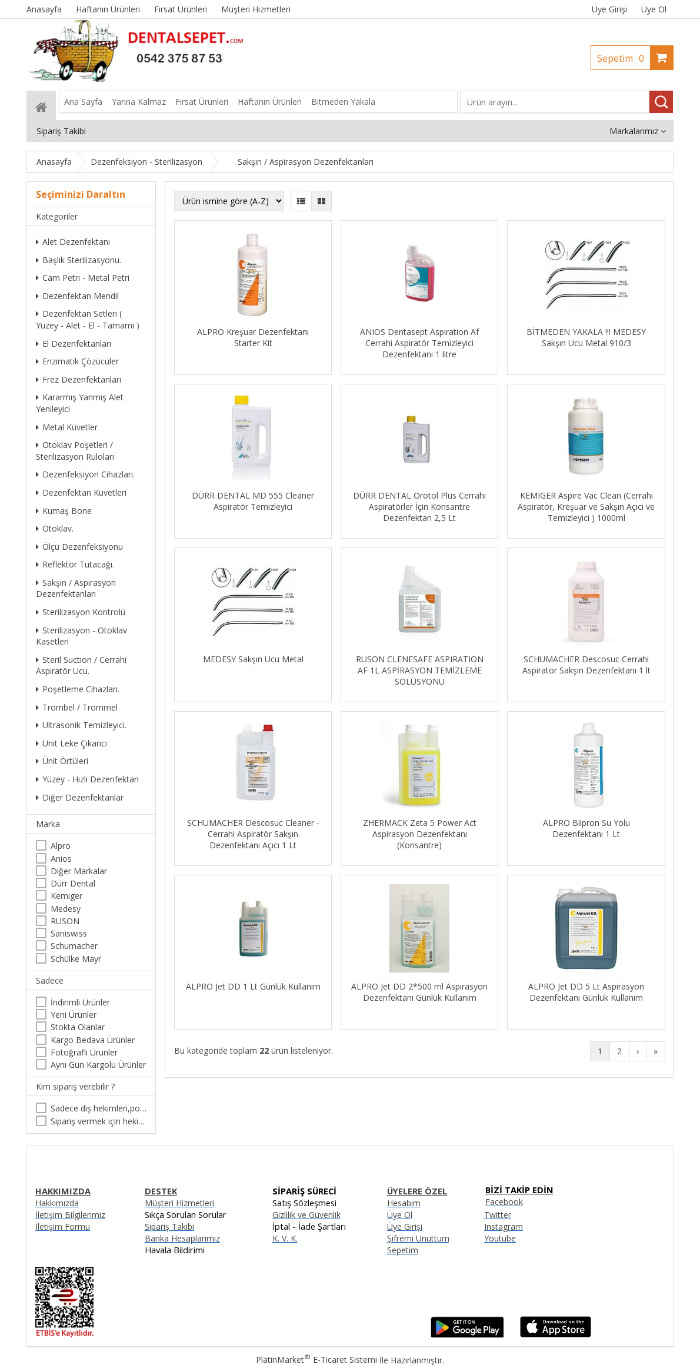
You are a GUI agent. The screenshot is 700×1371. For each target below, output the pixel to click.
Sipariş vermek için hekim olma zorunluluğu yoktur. (98, 1121)
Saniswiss (69, 933)
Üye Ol (653, 9)
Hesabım (404, 1203)
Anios (61, 858)
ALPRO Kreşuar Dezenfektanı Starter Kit (253, 337)
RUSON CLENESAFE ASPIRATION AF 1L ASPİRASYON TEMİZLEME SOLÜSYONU (420, 670)
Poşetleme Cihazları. (77, 689)
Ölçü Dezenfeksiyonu (79, 546)
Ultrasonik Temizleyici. (81, 725)
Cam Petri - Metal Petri (82, 277)
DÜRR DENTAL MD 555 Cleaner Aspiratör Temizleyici (253, 501)
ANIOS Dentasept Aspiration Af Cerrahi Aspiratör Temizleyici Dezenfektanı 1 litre (419, 343)
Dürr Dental (73, 883)
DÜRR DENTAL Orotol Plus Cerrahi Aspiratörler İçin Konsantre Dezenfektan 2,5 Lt (419, 506)
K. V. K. (285, 1238)
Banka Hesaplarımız (182, 1238)
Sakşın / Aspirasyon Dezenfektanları (76, 588)
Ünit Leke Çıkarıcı (71, 743)
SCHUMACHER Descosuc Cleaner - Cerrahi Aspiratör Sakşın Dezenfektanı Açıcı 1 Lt (253, 834)
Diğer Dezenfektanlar (80, 797)
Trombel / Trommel (77, 707)
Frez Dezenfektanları (78, 379)
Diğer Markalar (79, 871)
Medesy (66, 908)
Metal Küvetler (67, 427)
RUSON (65, 921)
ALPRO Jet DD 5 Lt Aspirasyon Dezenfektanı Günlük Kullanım (586, 992)
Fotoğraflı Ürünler (84, 1052)
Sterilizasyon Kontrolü (80, 612)
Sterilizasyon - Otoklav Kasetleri (81, 636)
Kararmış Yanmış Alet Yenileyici (80, 402)
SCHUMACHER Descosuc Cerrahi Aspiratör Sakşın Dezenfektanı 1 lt (586, 664)
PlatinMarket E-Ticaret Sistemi (316, 1359)
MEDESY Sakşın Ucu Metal (253, 659)
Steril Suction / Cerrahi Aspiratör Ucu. (81, 665)
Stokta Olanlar (78, 1027)
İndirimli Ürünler (80, 1002)
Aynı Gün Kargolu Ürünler (98, 1064)
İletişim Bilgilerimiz (70, 1214)
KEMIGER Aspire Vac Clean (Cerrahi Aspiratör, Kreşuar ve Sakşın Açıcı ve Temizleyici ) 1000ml (586, 506)
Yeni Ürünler (73, 1014)
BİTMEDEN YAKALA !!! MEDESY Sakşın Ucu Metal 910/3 (586, 337)
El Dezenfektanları (73, 343)
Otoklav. (55, 528)
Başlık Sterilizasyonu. (78, 259)
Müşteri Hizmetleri (179, 1203)
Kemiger (66, 895)
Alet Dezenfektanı (73, 241)
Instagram (503, 1226)
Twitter (497, 1214)
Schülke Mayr (76, 958)
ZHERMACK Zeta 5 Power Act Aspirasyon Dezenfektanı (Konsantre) (419, 834)
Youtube (500, 1238)
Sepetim (623, 58)
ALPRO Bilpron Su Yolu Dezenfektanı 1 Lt (586, 828)
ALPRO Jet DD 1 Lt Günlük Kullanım (253, 986)
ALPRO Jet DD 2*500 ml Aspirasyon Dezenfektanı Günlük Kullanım (419, 992)
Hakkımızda (57, 1203)
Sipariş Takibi (169, 1226)
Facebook (504, 1201)
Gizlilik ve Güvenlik (306, 1214)
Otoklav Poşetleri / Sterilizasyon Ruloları (75, 450)
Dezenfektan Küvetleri (81, 492)
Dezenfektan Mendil (77, 295)
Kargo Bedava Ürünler (93, 1039)
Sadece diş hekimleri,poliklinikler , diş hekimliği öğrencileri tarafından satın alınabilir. (98, 1108)
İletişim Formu (62, 1226)
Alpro (61, 845)
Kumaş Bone (64, 510)
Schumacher (74, 945)
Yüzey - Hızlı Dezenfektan (87, 779)
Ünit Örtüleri (62, 760)
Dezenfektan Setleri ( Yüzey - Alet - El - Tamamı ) (87, 319)
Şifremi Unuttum (418, 1238)
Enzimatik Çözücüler (77, 361)
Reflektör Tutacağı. (75, 564)
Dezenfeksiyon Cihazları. (85, 474)
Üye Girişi (609, 9)
